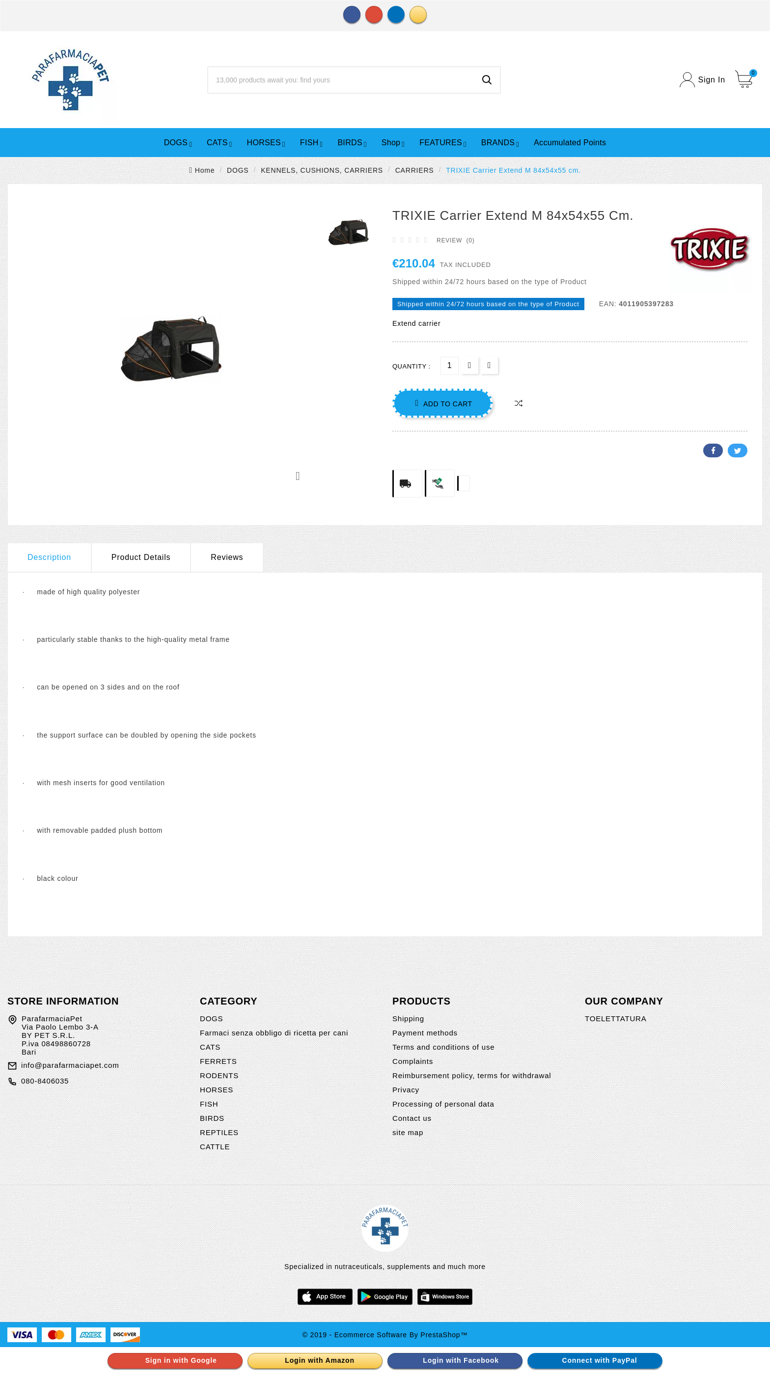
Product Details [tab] (141, 557)
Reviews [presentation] (227, 557)
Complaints (412, 1061)
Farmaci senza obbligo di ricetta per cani (274, 1033)
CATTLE (215, 1146)
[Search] (341, 80)
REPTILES (219, 1132)
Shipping (408, 1018)
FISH (209, 1104)
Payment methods (425, 1033)
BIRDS (212, 1118)
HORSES (216, 1090)
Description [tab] (49, 557)
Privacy (405, 1090)
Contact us (412, 1118)
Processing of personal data (443, 1104)
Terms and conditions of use (443, 1047)
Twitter (737, 450)
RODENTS (219, 1075)
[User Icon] (702, 79)
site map (407, 1132)
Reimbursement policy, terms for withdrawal (471, 1075)
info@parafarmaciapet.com (70, 1065)
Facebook (713, 450)
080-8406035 (45, 1081)
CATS (210, 1047)
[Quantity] (449, 366)
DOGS (211, 1018)
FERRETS (218, 1061)
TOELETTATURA (615, 1018)
